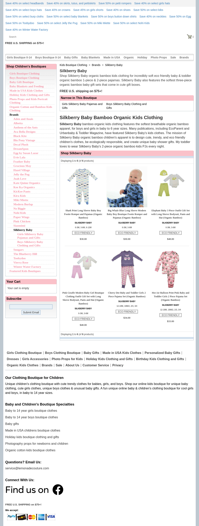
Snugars (18, 249)
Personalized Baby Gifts (162, 353)
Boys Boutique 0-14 (48, 57)
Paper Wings (21, 217)
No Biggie (19, 208)
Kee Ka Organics (24, 187)
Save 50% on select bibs (148, 9)
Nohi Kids (19, 212)
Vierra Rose (20, 262)
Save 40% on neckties (152, 16)
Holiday (142, 57)
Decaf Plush (20, 144)
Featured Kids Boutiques (25, 271)
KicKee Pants (21, 191)
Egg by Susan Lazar (25, 153)
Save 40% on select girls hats (152, 3)
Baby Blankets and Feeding (27, 86)
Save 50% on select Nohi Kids (131, 23)
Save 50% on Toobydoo (19, 23)
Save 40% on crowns (58, 9)
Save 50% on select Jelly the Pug (57, 23)
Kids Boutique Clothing (73, 65)
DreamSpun (20, 148)
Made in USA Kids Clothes (26, 90)
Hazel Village (21, 170)
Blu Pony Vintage (24, 140)
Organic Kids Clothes (22, 365)
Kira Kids (19, 195)
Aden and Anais (23, 118)
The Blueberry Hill (25, 254)
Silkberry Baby (22, 229)
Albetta (18, 123)
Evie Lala (19, 157)
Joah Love (19, 178)
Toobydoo (19, 258)
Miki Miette (20, 200)
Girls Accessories (35, 359)
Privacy (117, 365)
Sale (173, 57)
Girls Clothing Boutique (24, 353)
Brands (184, 57)
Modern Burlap (23, 204)
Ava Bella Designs (24, 131)
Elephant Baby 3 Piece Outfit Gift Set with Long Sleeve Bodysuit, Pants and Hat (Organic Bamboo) (170, 214)
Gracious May (22, 165)
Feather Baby (21, 161)
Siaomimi (19, 225)
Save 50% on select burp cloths (24, 16)
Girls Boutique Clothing (24, 73)
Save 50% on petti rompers (115, 3)
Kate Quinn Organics (26, 183)
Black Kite (20, 136)
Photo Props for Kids (67, 359)
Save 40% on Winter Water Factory (26, 29)
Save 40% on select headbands (24, 3)
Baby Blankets (90, 57)
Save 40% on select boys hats (23, 9)
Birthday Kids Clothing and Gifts (160, 359)
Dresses (13, 359)
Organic (129, 57)
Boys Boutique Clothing (24, 77)
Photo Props (159, 57)
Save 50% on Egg (180, 16)
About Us (72, 365)
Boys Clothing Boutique (62, 353)
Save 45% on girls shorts (88, 9)
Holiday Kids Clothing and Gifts (30, 94)
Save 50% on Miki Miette (95, 23)
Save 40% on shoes (118, 9)
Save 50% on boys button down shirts (113, 16)
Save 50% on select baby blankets (67, 16)
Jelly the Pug (21, 174)
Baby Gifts (71, 57)
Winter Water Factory (27, 266)
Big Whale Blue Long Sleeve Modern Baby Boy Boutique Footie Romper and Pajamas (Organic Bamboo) (127, 214)
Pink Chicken (21, 221)
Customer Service (96, 365)
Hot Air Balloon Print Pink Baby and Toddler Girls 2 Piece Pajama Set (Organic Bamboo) (170, 296)
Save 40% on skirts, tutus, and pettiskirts (71, 3)
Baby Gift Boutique (22, 82)
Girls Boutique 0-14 (19, 57)
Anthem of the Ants (25, 127)
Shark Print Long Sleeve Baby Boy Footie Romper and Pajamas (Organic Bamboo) (83, 214)
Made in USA (112, 57)
